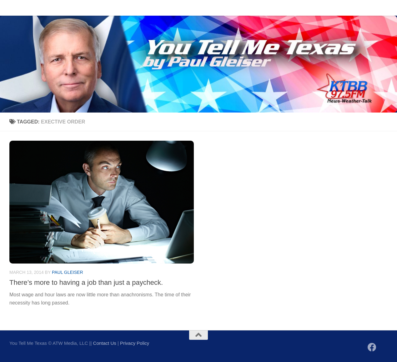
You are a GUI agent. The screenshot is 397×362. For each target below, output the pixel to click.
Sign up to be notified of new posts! (99, 7)
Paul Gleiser (67, 272)
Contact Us (39, 7)
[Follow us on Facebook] (372, 347)
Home (11, 7)
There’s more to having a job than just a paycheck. (86, 282)
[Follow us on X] (383, 347)
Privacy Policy (134, 343)
